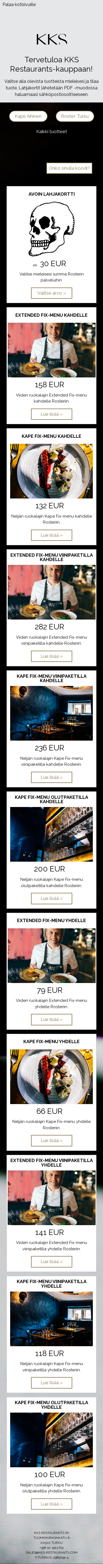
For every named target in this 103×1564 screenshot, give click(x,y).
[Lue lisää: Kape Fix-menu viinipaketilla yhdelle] (51, 1383)
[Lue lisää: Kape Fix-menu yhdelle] (51, 1140)
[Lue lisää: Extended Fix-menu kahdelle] (51, 414)
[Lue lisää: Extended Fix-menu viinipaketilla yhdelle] (51, 1261)
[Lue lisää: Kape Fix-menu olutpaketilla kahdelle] (51, 898)
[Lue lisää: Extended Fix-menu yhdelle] (51, 1019)
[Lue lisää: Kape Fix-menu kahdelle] (51, 535)
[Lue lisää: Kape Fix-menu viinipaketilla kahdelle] (51, 777)
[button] (28, 116)
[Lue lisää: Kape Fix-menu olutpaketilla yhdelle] (51, 1504)
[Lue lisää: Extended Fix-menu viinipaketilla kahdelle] (51, 656)
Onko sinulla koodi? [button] (69, 168)
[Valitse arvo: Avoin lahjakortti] (51, 293)
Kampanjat (69, 157)
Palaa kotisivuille (19, 4)
